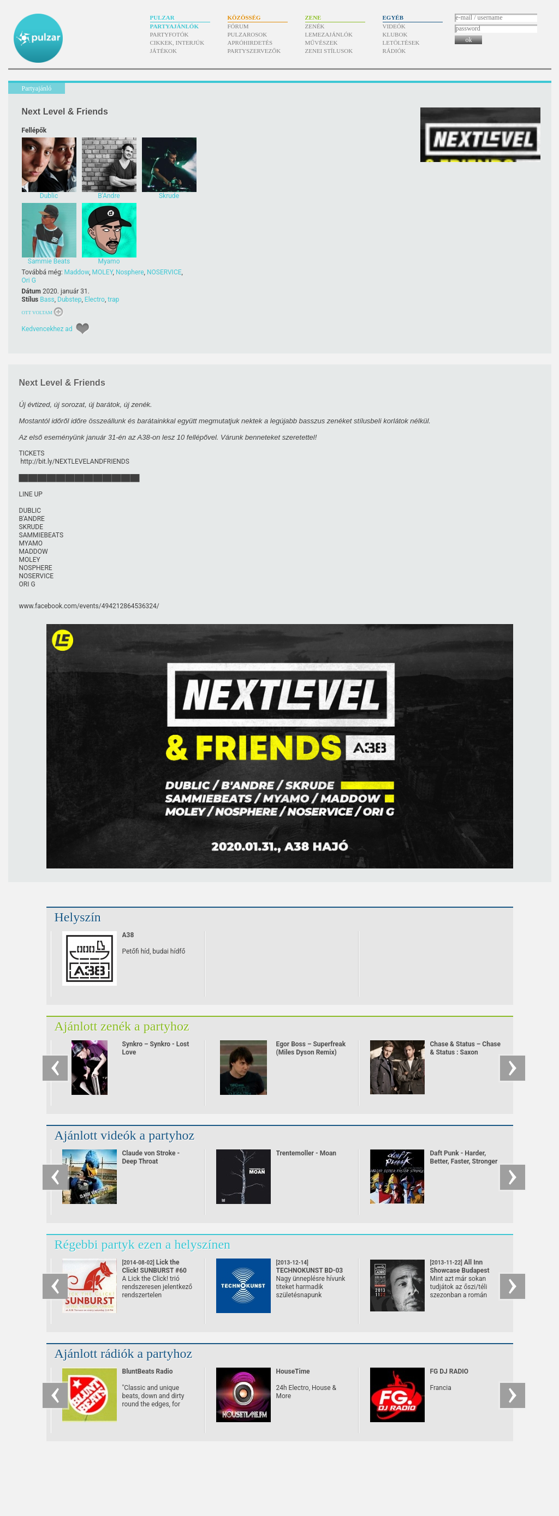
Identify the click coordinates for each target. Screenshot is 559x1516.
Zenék (315, 26)
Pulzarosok (247, 34)
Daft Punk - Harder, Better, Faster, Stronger (464, 1157)
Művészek (321, 42)
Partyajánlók (174, 26)
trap (113, 299)
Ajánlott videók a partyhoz (125, 1135)
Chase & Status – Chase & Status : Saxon (465, 1048)
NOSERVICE (164, 272)
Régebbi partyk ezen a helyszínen (143, 1244)
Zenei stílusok (329, 50)
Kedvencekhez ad (47, 329)
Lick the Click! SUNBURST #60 (154, 1271)
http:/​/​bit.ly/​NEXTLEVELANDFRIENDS (74, 461)
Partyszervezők (254, 50)
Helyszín (78, 917)
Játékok (163, 50)
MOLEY (102, 272)
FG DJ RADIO (449, 1371)
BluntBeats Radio (147, 1371)
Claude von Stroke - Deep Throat (151, 1157)
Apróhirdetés (250, 42)
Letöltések (401, 42)
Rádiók (394, 50)
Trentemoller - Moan (306, 1153)
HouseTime (293, 1371)
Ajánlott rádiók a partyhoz (124, 1353)
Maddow (77, 272)
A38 (128, 935)
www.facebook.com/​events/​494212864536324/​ (89, 606)
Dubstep (69, 299)
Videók (394, 26)
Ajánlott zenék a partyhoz (122, 1026)
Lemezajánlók (329, 34)
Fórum (238, 26)
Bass (47, 299)
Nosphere (130, 272)
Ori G (29, 280)
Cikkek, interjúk (177, 42)
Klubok (395, 34)
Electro (95, 299)
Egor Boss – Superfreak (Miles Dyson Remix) (311, 1048)
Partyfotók (169, 34)
